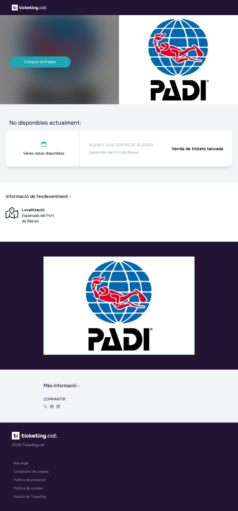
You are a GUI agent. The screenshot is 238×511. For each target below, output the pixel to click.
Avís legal (21, 463)
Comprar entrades (40, 61)
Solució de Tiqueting (30, 497)
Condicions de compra (31, 471)
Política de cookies (28, 488)
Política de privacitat (30, 480)
